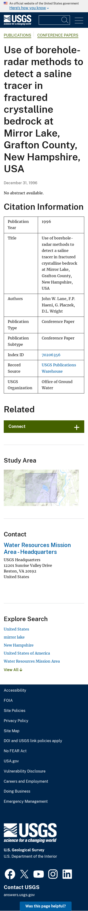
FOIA (8, 700)
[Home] (17, 24)
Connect (17, 426)
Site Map (11, 731)
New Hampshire (19, 645)
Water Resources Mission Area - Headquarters (37, 548)
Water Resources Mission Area (32, 661)
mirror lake (14, 637)
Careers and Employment (26, 781)
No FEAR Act (15, 751)
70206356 (51, 355)
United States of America (27, 653)
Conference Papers (57, 35)
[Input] (54, 20)
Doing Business (17, 791)
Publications (17, 35)
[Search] (65, 20)
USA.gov (11, 761)
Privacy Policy (16, 721)
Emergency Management (26, 801)
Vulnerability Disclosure (25, 771)
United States (16, 629)
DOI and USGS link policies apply (33, 741)
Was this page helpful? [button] (45, 906)
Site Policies (14, 711)
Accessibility (15, 690)
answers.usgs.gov (19, 895)
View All (13, 670)
